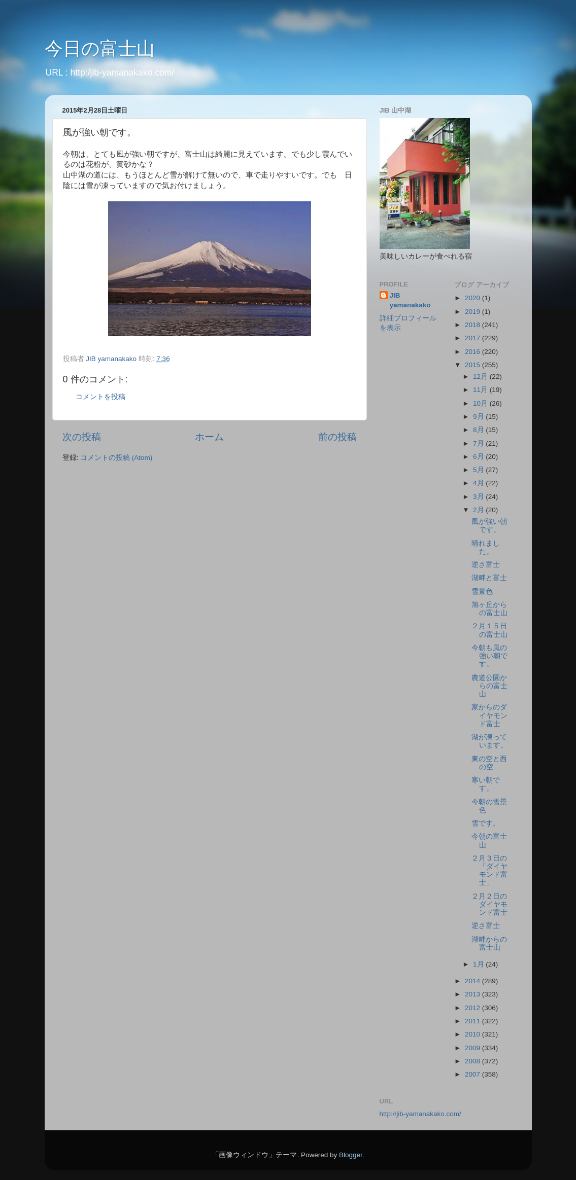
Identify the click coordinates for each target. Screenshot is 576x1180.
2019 (473, 311)
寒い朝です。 (485, 784)
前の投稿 (337, 437)
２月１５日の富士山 (489, 630)
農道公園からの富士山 (489, 686)
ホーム (209, 437)
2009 (473, 1048)
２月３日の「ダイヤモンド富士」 (489, 870)
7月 (479, 443)
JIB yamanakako (410, 300)
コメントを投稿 (100, 397)
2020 (473, 298)
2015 (473, 365)
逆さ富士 (485, 564)
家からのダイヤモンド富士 (489, 715)
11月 (481, 390)
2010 (473, 1034)
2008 (473, 1061)
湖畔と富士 (489, 578)
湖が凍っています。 (489, 741)
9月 (479, 416)
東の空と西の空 (489, 763)
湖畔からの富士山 (489, 943)
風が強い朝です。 (489, 525)
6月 (479, 456)
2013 (473, 994)
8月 (479, 430)
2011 (473, 1021)
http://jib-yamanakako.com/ (420, 1114)
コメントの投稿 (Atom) (116, 457)
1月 (479, 964)
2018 (473, 325)
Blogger (350, 1155)
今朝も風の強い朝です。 (489, 656)
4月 (479, 483)
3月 (479, 496)
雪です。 (485, 823)
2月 (479, 510)
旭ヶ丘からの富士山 (489, 609)
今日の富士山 (100, 48)
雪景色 (482, 591)
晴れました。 (485, 547)
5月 (479, 470)
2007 (473, 1074)
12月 (481, 376)
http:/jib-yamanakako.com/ (123, 72)
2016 (473, 351)
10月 (481, 403)
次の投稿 (81, 437)
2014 (473, 981)
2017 (473, 338)
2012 (473, 1008)
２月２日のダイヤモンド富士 (489, 904)
